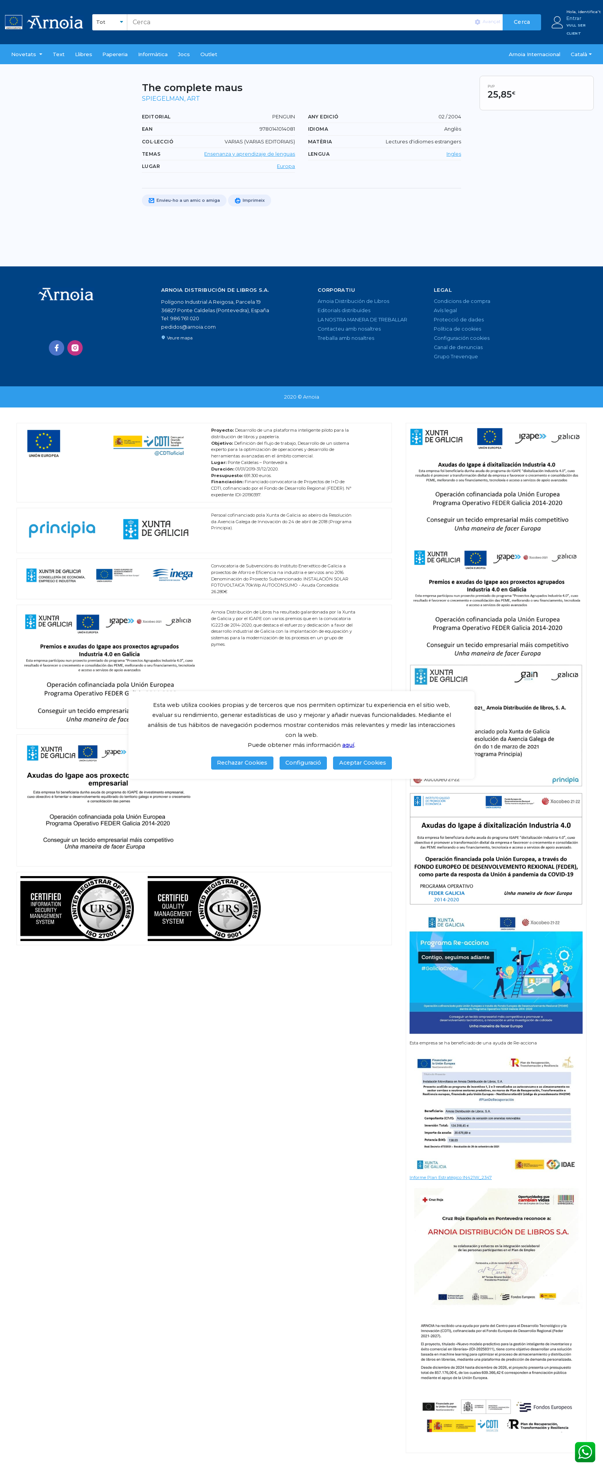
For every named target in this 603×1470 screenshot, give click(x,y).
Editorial (156, 117)
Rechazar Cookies (242, 762)
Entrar (573, 18)
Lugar (151, 166)
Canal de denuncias (458, 347)
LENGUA (319, 154)
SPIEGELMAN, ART (171, 98)
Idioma (318, 129)
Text (59, 54)
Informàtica (153, 54)
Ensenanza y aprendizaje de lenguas (249, 154)
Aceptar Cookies (362, 762)
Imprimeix (250, 201)
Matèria (320, 142)
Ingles (453, 154)
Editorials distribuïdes (344, 310)
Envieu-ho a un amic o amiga (184, 201)
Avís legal (445, 310)
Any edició (323, 117)
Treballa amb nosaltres (346, 338)
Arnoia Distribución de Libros (353, 301)
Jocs (184, 54)
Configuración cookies (462, 338)
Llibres (83, 54)
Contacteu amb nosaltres (349, 329)
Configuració (303, 762)
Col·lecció (157, 142)
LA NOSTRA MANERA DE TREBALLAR (362, 320)
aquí (348, 745)
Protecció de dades (459, 320)
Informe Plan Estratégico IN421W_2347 (451, 1177)
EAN (147, 129)
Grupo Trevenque (456, 356)
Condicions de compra (462, 301)
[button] (26, 54)
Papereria (115, 54)
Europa (286, 166)
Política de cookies (457, 329)
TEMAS (151, 154)
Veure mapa (177, 338)
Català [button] (579, 54)
